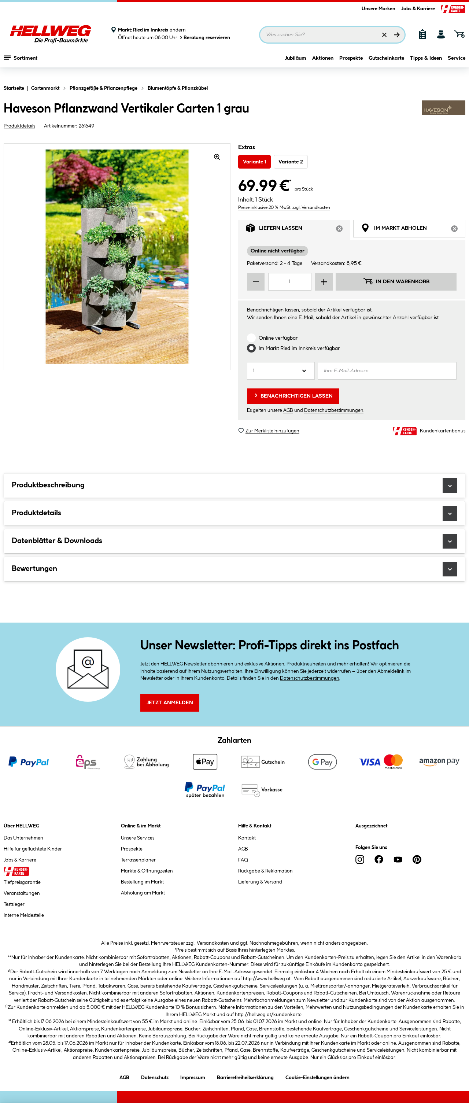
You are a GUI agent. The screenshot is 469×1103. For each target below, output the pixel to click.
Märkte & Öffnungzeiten (147, 871)
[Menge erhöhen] (324, 282)
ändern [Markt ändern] (178, 30)
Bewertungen (234, 569)
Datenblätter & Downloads (234, 541)
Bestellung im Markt (142, 882)
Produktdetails (19, 126)
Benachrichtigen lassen (293, 395)
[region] (117, 256)
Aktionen (322, 64)
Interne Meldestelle (24, 915)
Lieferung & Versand (260, 882)
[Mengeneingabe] (289, 282)
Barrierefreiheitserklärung (245, 1076)
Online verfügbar (278, 338)
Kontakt (247, 838)
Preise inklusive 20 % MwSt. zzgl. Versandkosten (284, 208)
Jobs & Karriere (418, 9)
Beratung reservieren (204, 37)
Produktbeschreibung (234, 485)
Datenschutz (155, 1076)
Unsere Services (137, 838)
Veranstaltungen (22, 893)
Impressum (192, 1076)
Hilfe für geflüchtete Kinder (33, 849)
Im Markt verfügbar (299, 348)
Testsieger (14, 904)
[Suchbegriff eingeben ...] (332, 35)
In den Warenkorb (396, 281)
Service (456, 64)
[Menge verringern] (256, 282)
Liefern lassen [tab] (298, 230)
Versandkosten (213, 943)
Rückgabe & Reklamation (265, 871)
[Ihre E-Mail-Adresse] (387, 371)
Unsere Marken (378, 9)
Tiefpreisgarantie (22, 882)
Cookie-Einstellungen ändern (317, 1076)
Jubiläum (295, 64)
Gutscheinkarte (386, 64)
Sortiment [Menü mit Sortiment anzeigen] (20, 64)
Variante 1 (254, 162)
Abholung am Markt (143, 893)
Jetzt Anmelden (170, 702)
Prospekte (351, 64)
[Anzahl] (281, 371)
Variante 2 (290, 162)
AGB (288, 410)
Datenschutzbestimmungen (333, 410)
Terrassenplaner (138, 860)
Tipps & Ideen (426, 64)
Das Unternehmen (23, 838)
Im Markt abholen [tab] (413, 230)
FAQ (243, 860)
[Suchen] (397, 35)
